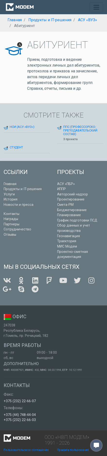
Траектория (66, 241)
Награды (11, 219)
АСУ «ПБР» (66, 184)
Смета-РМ (65, 205)
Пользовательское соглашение (26, 450)
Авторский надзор (72, 194)
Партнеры (11, 224)
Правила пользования (73, 450)
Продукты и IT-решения (23, 189)
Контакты (11, 214)
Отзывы (10, 235)
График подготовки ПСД (77, 220)
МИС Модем (67, 246)
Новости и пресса (18, 205)
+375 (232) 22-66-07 (20, 401)
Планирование (69, 215)
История (10, 199)
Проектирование (70, 199)
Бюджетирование (72, 210)
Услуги (9, 194)
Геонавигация (68, 236)
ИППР (61, 189)
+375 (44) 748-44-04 (20, 415)
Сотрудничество (17, 229)
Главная (10, 184)
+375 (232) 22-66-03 (20, 420)
